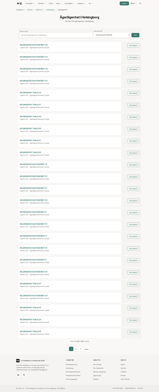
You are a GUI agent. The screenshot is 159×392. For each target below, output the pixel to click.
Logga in (124, 3)
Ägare (123, 364)
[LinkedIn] (18, 375)
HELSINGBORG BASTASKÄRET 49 (34, 69)
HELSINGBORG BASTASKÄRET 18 (33, 248)
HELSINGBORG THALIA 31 (30, 140)
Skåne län (39, 10)
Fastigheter (20, 10)
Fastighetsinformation (73, 375)
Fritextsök (24, 31)
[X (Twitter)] (24, 375)
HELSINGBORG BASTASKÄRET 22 (33, 200)
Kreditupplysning (71, 364)
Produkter (30, 3)
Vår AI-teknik (125, 379)
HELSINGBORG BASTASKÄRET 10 (33, 176)
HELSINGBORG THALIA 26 (30, 331)
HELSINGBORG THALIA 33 (30, 93)
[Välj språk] (134, 3)
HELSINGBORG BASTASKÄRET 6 (33, 212)
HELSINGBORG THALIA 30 (30, 116)
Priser (51, 3)
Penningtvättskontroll (73, 372)
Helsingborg (50, 10)
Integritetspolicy (130, 388)
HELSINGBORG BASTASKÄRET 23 (33, 81)
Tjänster (42, 3)
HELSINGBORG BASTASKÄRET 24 (33, 57)
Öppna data (97, 375)
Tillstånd (123, 372)
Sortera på (98, 31)
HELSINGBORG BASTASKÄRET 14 (33, 224)
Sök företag (97, 364)
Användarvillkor (118, 388)
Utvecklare (70, 3)
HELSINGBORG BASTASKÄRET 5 (33, 260)
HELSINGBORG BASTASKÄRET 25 (33, 272)
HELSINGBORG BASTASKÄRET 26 (33, 296)
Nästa (87, 349)
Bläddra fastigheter (99, 372)
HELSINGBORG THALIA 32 (30, 307)
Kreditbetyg (70, 368)
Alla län (29, 10)
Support (82, 3)
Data (59, 3)
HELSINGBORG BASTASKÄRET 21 (33, 188)
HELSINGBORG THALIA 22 (30, 284)
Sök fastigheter (98, 368)
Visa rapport (133, 45)
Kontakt (123, 375)
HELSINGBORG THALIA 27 (30, 105)
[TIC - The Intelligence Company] (19, 3)
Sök (135, 35)
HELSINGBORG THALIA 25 (30, 152)
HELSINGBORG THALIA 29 (30, 319)
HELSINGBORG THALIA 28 (30, 128)
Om (91, 3)
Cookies (140, 388)
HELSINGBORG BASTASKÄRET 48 (34, 45)
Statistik (95, 379)
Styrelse (123, 368)
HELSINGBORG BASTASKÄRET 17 (33, 236)
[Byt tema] (140, 3)
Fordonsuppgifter (71, 379)
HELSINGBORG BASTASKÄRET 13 (33, 164)
